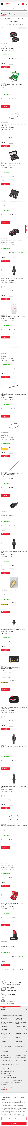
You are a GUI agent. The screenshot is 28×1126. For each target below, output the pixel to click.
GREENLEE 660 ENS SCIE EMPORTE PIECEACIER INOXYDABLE (11, 85)
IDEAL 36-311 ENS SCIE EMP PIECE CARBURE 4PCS (12, 202)
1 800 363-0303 (16, 1080)
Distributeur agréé (11, 987)
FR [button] (25, 1)
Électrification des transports (20, 1047)
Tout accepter (14, 1123)
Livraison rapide (11, 994)
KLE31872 (3, 162)
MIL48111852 (4, 238)
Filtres (7, 18)
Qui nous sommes (6, 1013)
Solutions (14, 1051)
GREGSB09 (3, 550)
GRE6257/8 (4, 511)
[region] (14, 1109)
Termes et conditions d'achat (21, 1022)
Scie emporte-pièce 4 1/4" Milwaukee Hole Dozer (13, 316)
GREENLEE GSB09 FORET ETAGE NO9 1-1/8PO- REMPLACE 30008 (14, 552)
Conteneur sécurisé (6, 1060)
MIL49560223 (4, 315)
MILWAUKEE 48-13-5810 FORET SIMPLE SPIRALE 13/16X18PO (11, 355)
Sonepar (17, 1013)
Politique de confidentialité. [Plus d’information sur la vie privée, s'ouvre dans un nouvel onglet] (17, 1115)
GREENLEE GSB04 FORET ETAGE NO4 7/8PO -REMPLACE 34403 (13, 787)
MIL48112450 (4, 941)
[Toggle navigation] (2, 4)
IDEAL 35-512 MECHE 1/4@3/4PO (8, 591)
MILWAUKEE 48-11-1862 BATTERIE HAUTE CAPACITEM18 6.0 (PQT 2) (13, 45)
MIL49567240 (4, 628)
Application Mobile (20, 1055)
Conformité (4, 1018)
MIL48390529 (4, 432)
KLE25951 (3, 666)
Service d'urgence (11, 981)
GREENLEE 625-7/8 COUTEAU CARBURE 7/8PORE (12, 513)
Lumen (14, 1009)
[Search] (14, 9)
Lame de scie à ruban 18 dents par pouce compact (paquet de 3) (13, 434)
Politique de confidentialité (19, 1018)
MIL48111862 (4, 43)
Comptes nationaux (20, 1057)
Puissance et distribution (4, 1038)
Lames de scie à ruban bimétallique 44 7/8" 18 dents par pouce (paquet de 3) (14, 826)
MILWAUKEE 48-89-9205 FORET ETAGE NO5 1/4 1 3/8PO (14, 278)
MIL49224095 (4, 902)
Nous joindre (4, 1026)
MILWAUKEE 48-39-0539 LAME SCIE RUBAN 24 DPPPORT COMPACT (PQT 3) (14, 124)
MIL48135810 (4, 353)
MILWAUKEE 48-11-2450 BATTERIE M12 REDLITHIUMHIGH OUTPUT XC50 (13, 943)
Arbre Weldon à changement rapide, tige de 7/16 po (14, 629)
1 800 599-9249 (11, 1077)
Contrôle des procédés (21, 1033)
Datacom (17, 1037)
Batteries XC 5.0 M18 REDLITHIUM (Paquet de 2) (12, 240)
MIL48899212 (4, 745)
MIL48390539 (4, 122)
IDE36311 (3, 200)
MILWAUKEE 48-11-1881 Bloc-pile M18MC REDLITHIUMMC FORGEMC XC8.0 (14, 708)
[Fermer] (26, 1095)
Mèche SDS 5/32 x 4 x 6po (7, 865)
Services (14, 1030)
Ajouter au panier (5, 67)
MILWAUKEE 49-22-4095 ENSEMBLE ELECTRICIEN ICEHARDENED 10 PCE (12, 904)
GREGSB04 (3, 785)
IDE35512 (3, 589)
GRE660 (3, 83)
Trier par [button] (20, 18)
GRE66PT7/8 (4, 393)
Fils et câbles (18, 1041)
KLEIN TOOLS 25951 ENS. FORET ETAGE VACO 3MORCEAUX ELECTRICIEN (11, 668)
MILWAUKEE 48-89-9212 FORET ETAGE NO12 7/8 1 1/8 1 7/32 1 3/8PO (13, 747)
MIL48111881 (4, 706)
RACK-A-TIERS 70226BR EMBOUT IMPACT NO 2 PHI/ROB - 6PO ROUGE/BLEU (12, 474)
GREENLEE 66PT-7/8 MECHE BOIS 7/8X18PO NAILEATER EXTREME (13, 395)
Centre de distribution (7, 1015)
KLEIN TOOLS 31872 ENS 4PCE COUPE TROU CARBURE (13, 163)
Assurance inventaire (7, 1057)
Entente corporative (21, 1060)
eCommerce (4, 1055)
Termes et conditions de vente (7, 1022)
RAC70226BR (4, 472)
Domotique (4, 1044)
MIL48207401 (4, 864)
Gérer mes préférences (14, 1118)
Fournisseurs (19, 1015)
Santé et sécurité (6, 1046)
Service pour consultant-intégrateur (7, 1063)
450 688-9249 (7, 1075)
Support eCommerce (21, 1026)
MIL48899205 (4, 277)
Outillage (17, 1044)
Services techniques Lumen (20, 1063)
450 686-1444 (9, 1079)
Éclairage (3, 1041)
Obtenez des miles (11, 1000)
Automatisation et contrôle (6, 1034)
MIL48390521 (4, 824)
